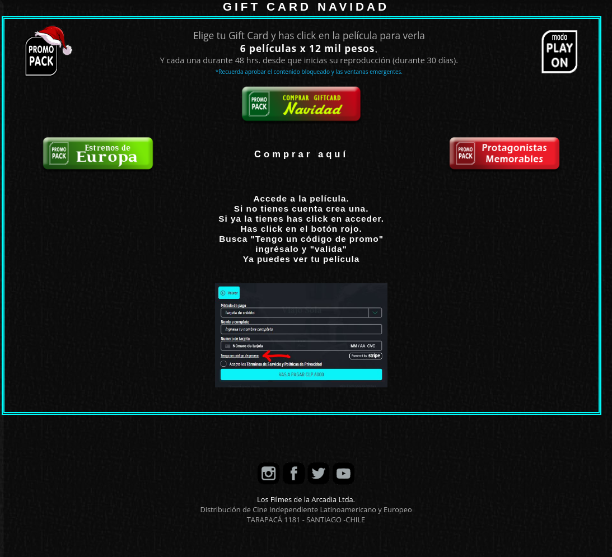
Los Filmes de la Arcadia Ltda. (306, 499)
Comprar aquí (301, 154)
